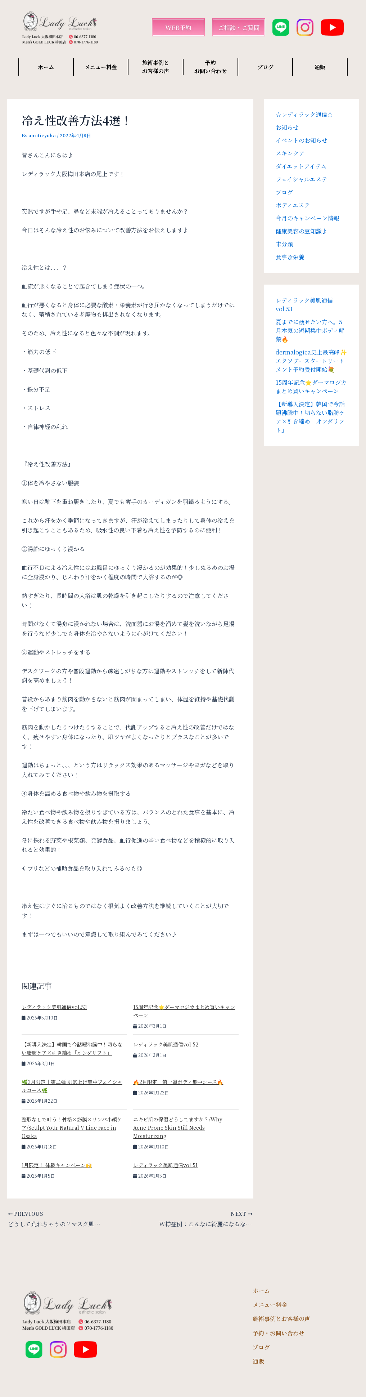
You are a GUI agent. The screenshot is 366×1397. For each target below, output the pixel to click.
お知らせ (287, 127)
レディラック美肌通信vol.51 (165, 1165)
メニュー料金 (101, 67)
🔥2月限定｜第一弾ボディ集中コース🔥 (178, 1081)
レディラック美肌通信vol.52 (165, 1044)
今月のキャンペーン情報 (307, 218)
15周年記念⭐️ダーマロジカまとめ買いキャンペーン (311, 386)
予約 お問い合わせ (210, 67)
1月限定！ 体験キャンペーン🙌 (57, 1165)
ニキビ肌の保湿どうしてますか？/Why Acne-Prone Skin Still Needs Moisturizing (177, 1127)
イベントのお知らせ (301, 140)
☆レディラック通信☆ (304, 114)
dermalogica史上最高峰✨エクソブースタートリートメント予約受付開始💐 (311, 361)
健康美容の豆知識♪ (301, 231)
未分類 (284, 244)
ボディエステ (293, 205)
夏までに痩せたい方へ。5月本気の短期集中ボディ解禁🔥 (310, 330)
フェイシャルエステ (301, 179)
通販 (320, 67)
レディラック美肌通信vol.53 (54, 1006)
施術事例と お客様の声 (155, 67)
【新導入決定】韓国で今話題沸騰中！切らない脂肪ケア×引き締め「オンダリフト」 (310, 417)
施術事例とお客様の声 (281, 1319)
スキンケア (290, 153)
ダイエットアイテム (301, 166)
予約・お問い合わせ (278, 1333)
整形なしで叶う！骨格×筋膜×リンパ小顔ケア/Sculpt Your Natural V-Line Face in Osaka (72, 1127)
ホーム (46, 67)
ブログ (265, 67)
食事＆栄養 (290, 257)
